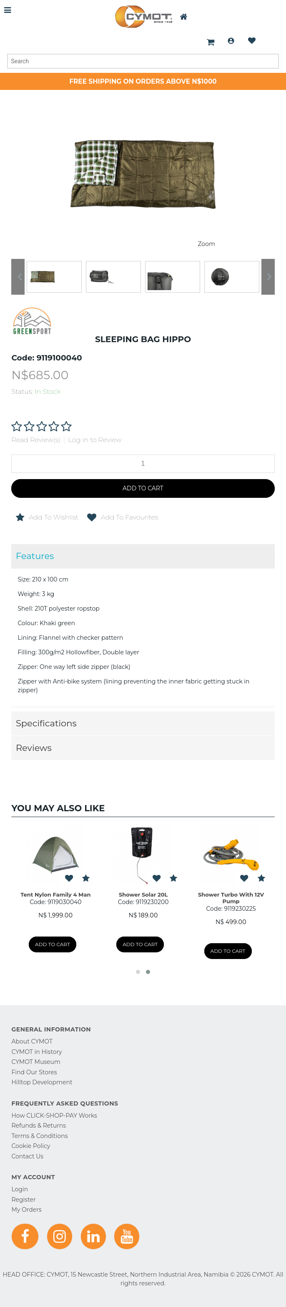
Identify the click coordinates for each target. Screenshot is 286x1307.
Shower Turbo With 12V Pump (231, 897)
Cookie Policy (30, 1146)
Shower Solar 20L (143, 894)
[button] (138, 972)
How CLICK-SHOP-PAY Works (54, 1115)
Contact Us (27, 1156)
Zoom (206, 244)
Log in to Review (95, 440)
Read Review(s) (35, 440)
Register (23, 1199)
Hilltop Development (41, 1082)
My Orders (26, 1209)
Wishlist (252, 40)
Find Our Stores (34, 1072)
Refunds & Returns (38, 1125)
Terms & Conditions (39, 1136)
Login (231, 40)
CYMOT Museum (35, 1062)
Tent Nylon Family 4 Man (55, 894)
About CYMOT (31, 1041)
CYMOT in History (36, 1052)
